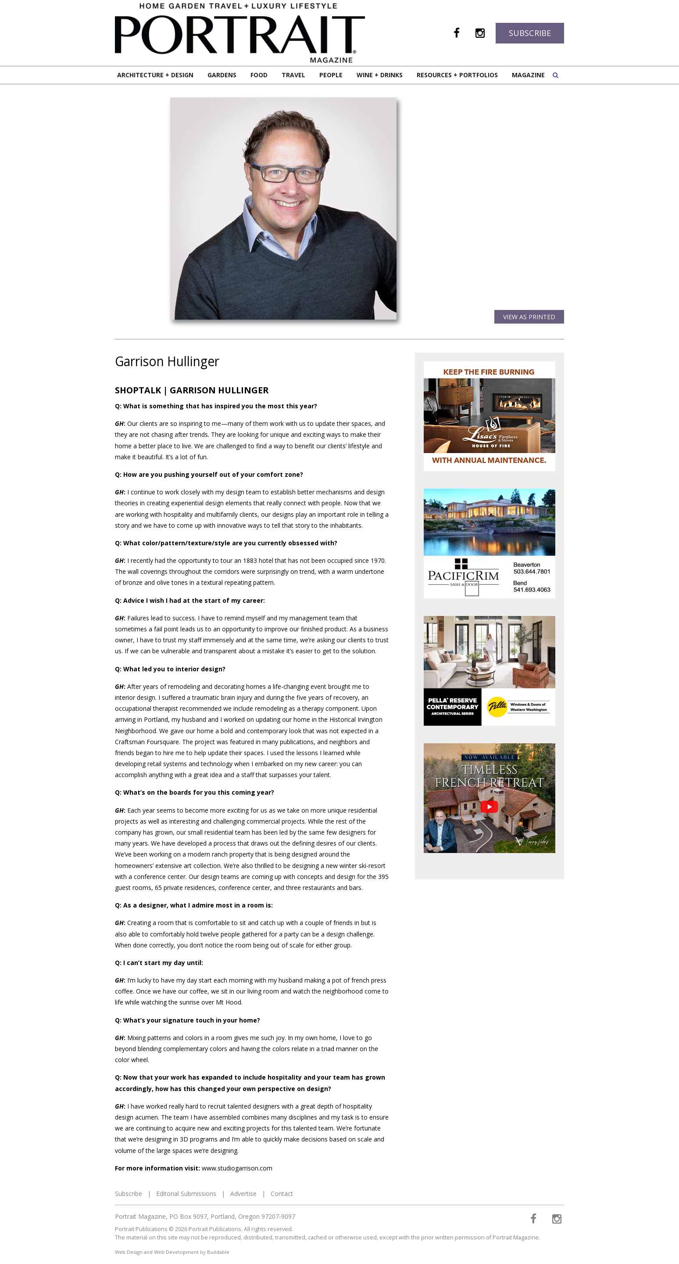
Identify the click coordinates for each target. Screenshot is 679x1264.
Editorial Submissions (186, 1193)
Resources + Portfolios (457, 75)
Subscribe (530, 33)
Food (259, 75)
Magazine (528, 75)
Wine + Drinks (380, 75)
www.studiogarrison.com (237, 1168)
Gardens (221, 75)
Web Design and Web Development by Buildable (172, 1252)
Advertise (243, 1193)
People (331, 75)
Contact (282, 1193)
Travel (293, 75)
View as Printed (529, 317)
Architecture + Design (155, 75)
